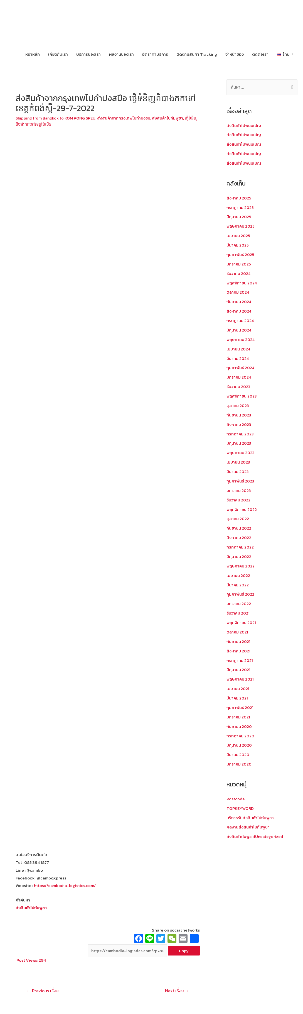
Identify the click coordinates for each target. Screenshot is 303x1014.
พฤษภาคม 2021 (240, 677)
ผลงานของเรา (121, 54)
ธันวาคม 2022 (238, 499)
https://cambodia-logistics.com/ (65, 885)
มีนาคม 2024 (237, 358)
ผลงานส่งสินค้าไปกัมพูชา (248, 825)
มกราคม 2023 (238, 489)
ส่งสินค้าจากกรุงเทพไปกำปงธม (127, 118)
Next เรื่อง (176, 991)
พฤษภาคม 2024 (240, 339)
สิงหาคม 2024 (239, 311)
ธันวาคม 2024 (238, 273)
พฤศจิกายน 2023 (241, 395)
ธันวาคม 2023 (238, 386)
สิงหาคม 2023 (239, 423)
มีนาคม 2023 (237, 470)
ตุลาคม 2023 (237, 405)
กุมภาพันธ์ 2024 (240, 367)
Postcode (235, 797)
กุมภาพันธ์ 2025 (240, 254)
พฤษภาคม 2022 (240, 564)
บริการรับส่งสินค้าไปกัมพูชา (250, 815)
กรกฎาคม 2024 (240, 320)
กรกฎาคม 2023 (240, 433)
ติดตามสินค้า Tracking (196, 54)
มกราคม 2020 (239, 762)
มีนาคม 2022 (237, 583)
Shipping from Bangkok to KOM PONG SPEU (57, 118)
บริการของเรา (88, 54)
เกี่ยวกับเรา (58, 54)
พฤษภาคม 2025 (240, 226)
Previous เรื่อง (43, 991)
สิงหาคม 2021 (238, 649)
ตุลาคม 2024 (238, 292)
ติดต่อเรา (260, 54)
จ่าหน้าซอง (234, 54)
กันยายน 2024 (239, 301)
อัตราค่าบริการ (155, 54)
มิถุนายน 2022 (239, 555)
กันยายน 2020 (239, 724)
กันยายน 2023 (239, 414)
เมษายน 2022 (238, 574)
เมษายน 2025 (238, 235)
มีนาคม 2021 (237, 696)
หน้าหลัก (32, 54)
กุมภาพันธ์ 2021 (239, 706)
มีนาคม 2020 (238, 752)
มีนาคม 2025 (237, 245)
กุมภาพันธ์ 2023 (240, 480)
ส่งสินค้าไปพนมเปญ (244, 126)
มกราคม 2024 (239, 376)
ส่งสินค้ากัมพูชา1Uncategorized (255, 834)
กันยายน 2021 (238, 640)
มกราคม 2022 (238, 602)
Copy (184, 950)
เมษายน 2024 (238, 348)
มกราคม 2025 (238, 263)
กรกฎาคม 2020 (240, 734)
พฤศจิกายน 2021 (241, 621)
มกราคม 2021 (238, 715)
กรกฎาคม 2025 (240, 207)
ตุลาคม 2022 (237, 518)
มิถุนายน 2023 (239, 442)
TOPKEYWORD (240, 806)
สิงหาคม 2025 (239, 198)
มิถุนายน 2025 (239, 217)
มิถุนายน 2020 (239, 743)
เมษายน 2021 (238, 687)
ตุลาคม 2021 (237, 630)
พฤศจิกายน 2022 (241, 508)
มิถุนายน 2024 (239, 329)
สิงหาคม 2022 (239, 536)
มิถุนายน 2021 (238, 668)
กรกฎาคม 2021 (239, 658)
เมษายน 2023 (238, 461)
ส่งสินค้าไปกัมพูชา (172, 118)
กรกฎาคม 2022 (240, 546)
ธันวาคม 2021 (238, 611)
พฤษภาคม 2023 (240, 451)
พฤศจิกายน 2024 (241, 282)
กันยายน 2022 (239, 527)
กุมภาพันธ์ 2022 (240, 593)
